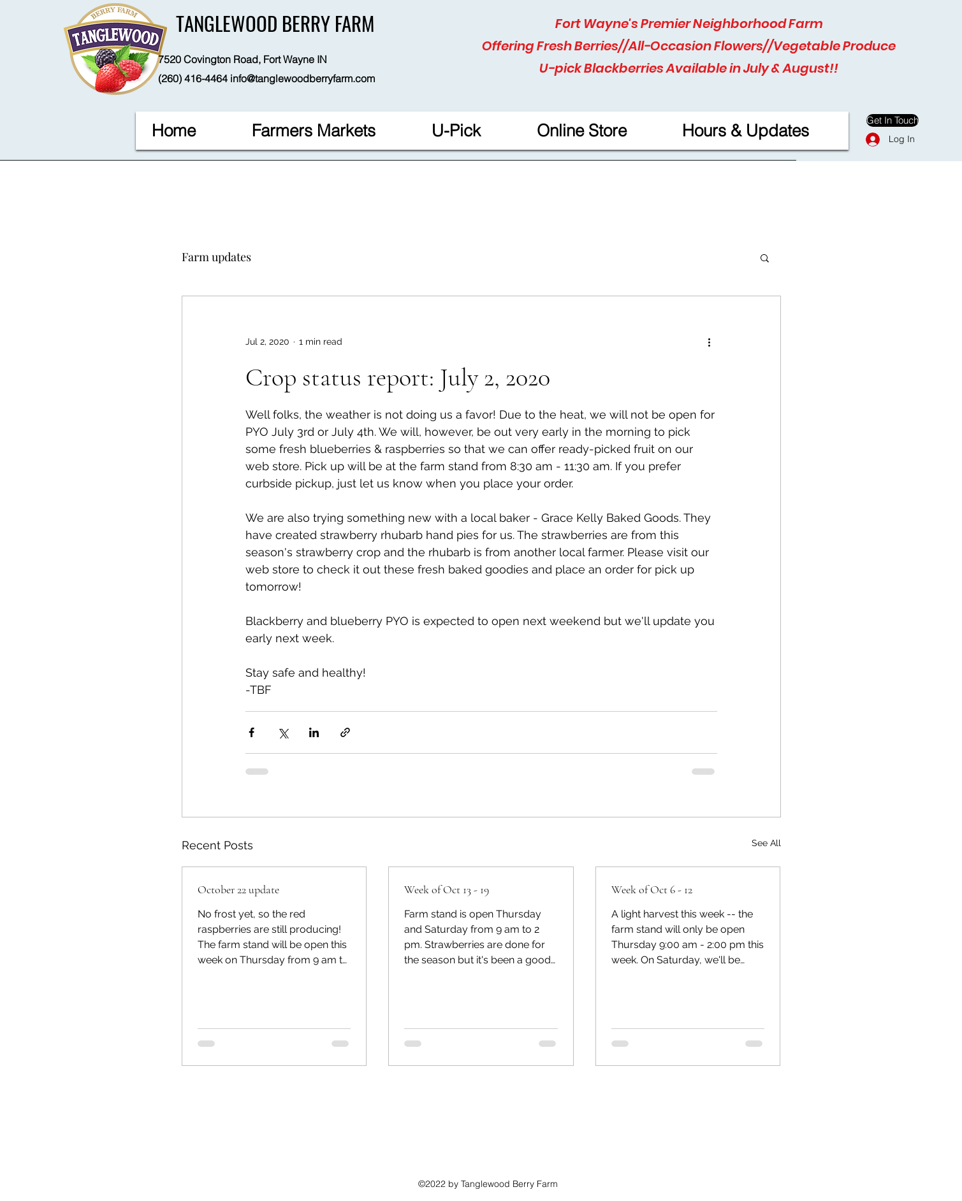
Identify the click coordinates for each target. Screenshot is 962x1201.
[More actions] (709, 342)
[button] (765, 257)
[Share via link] (345, 732)
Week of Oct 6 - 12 (651, 889)
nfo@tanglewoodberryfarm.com (304, 78)
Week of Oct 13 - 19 (446, 889)
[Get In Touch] (892, 120)
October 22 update (238, 889)
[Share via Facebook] (251, 732)
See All (766, 843)
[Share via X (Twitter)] (283, 732)
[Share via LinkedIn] (314, 732)
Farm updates (216, 256)
